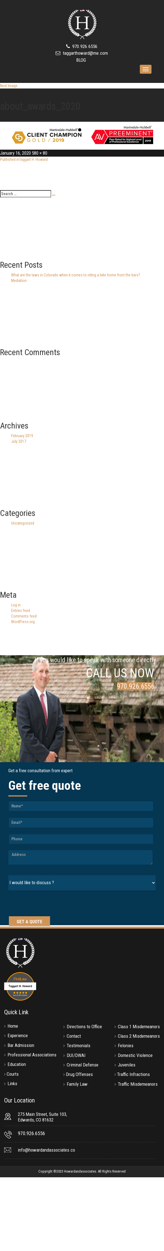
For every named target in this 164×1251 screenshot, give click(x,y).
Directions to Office (84, 1026)
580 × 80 (39, 153)
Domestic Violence (135, 1055)
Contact (74, 1036)
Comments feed (24, 616)
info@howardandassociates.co (46, 1150)
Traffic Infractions (133, 1074)
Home (13, 1026)
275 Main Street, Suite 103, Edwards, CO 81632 (42, 1117)
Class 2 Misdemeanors (139, 1036)
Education (17, 1064)
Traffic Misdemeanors (138, 1084)
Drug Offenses (79, 1074)
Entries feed (20, 610)
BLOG (81, 60)
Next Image (9, 85)
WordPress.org (23, 621)
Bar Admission (21, 1045)
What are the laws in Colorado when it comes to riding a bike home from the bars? (75, 275)
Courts (13, 1074)
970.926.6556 (84, 46)
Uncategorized (22, 523)
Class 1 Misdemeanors (139, 1026)
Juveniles (126, 1065)
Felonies (125, 1045)
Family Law (77, 1084)
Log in (16, 605)
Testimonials (78, 1045)
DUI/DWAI (76, 1055)
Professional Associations (32, 1055)
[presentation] (50, 904)
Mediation (19, 280)
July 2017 (18, 441)
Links (12, 1083)
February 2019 (22, 436)
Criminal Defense (82, 1065)
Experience (18, 1035)
